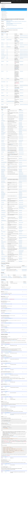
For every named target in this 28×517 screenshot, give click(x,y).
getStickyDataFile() (3, 193)
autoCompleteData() (3, 132)
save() (2, 240)
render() (2, 233)
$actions (6, 294)
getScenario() (2, 192)
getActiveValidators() (3, 167)
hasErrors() (2, 198)
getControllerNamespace (8, 318)
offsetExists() (2, 224)
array (7, 35)
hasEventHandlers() (3, 200)
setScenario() (2, 246)
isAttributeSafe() (3, 214)
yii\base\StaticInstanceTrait (22, 208)
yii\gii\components (4, 4)
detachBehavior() (3, 147)
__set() (2, 118)
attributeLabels (7, 344)
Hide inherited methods (3, 108)
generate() (2, 160)
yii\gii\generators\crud (4, 11)
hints (5, 405)
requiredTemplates (7, 412)
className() (2, 140)
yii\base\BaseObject (21, 114)
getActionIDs (6, 289)
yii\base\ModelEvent (10, 277)
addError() (2, 122)
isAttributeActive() (3, 210)
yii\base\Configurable (19, 23)
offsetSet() (2, 227)
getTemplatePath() (3, 194)
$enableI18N (2, 61)
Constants (11, 20)
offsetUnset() (2, 228)
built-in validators (8, 443)
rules (5, 456)
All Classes (2, 20)
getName (6, 391)
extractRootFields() (3, 269)
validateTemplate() (3, 261)
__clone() (2, 112)
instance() (2, 208)
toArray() (13, 152)
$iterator (2, 78)
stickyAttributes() (3, 247)
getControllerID (7, 313)
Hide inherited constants (3, 280)
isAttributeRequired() (3, 212)
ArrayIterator (8, 78)
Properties (5, 20)
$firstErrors (2, 71)
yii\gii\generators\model (4, 15)
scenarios (9, 433)
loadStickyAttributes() (3, 220)
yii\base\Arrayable (15, 23)
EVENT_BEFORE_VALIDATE (4, 277)
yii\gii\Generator (16, 21)
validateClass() (2, 254)
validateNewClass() (3, 259)
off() (1, 222)
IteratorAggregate (11, 23)
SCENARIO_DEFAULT (17, 88)
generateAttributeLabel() (3, 162)
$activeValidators (3, 39)
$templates (2, 99)
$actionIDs (2, 35)
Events (9, 20)
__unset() (2, 119)
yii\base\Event (9, 276)
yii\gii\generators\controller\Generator (10, 21)
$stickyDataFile (2, 89)
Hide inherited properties (3, 32)
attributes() (2, 131)
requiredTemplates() (3, 235)
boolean (7, 61)
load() (2, 217)
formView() (2, 158)
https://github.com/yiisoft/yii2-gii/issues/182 (7, 379)
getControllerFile (7, 308)
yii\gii (2, 3)
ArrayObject (8, 101)
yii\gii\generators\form (4, 14)
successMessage (7, 470)
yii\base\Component (24, 21)
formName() (2, 156)
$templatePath (2, 95)
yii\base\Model (19, 21)
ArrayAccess (7, 23)
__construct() (2, 114)
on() (1, 230)
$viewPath (2, 104)
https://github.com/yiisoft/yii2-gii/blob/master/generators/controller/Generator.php (14, 28)
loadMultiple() (2, 218)
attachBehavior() (3, 126)
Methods (7, 20)
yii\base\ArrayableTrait (21, 250)
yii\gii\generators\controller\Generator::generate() (6, 350)
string (7, 89)
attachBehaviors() (3, 127)
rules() (12, 144)
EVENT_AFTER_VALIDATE (4, 276)
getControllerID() (3, 176)
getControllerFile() (3, 175)
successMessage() (3, 248)
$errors (2, 64)
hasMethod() (2, 202)
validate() (20, 276)
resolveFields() (2, 270)
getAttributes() (2, 171)
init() (1, 207)
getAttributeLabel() (3, 170)
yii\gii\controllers (3, 7)
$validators (2, 101)
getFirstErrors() (2, 187)
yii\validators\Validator (9, 39)
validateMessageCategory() (4, 256)
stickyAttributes (7, 463)
